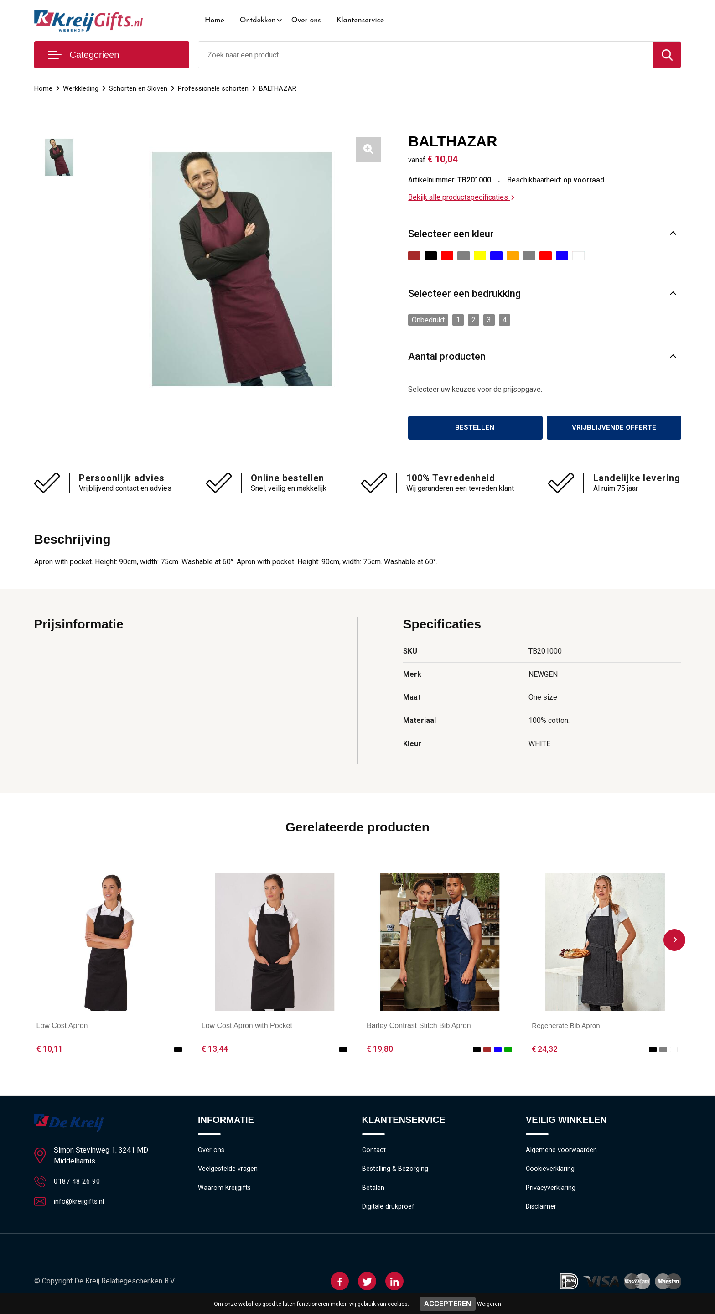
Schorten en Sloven (138, 88)
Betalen (373, 1190)
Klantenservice (360, 20)
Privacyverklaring (550, 1190)
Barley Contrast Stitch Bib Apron (419, 1026)
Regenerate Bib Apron (567, 1026)
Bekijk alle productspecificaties (461, 197)
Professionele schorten (213, 88)
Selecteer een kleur (451, 233)
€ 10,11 (49, 1049)
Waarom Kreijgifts (225, 1190)
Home (214, 20)
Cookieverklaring (550, 1170)
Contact (374, 1151)
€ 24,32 (545, 1049)
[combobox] (425, 55)
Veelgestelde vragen (228, 1170)
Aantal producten (447, 356)
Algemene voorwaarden (561, 1151)
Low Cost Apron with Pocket (247, 1026)
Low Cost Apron (62, 1026)
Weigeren (489, 1304)
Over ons (306, 20)
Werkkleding (80, 88)
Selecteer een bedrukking (464, 293)
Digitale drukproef (388, 1209)
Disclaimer (541, 1209)
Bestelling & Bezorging (395, 1170)
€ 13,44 (215, 1049)
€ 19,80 (380, 1049)
